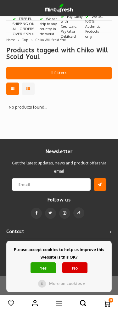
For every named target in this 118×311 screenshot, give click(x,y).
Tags (25, 40)
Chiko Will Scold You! (51, 40)
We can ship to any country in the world (49, 26)
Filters (59, 73)
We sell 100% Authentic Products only (94, 26)
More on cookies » (67, 283)
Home (10, 40)
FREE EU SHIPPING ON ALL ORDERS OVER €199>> (24, 26)
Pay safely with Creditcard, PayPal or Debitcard (72, 26)
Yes (43, 268)
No (75, 268)
